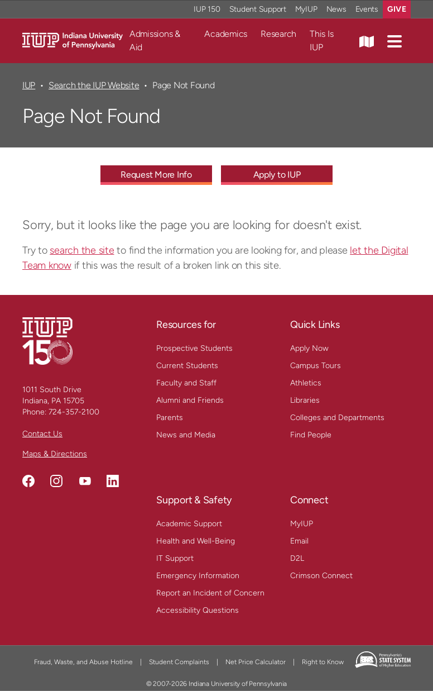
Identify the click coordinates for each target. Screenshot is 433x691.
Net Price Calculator (255, 662)
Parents (169, 417)
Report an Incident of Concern (210, 593)
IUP (28, 85)
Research (278, 33)
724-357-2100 (74, 412)
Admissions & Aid (154, 40)
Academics (225, 33)
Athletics (305, 383)
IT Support (175, 558)
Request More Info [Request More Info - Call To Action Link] (156, 174)
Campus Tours (315, 365)
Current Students (187, 365)
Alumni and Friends (190, 400)
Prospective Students (194, 348)
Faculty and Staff (186, 383)
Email (299, 541)
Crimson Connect (321, 575)
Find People (310, 435)
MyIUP (301, 523)
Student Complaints (179, 662)
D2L (297, 558)
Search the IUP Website (94, 85)
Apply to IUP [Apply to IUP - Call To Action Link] (277, 174)
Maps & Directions (54, 454)
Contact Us (42, 434)
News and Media (185, 435)
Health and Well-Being (195, 541)
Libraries (305, 400)
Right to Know (323, 662)
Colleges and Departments (337, 417)
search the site (82, 250)
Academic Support (189, 523)
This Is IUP (321, 40)
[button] (394, 40)
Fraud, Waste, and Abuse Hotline (83, 662)
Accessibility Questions (197, 610)
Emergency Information (197, 575)
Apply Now (309, 348)
